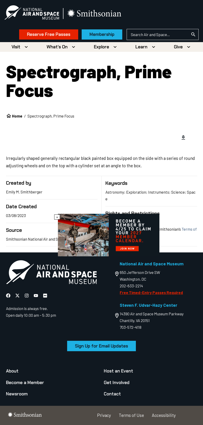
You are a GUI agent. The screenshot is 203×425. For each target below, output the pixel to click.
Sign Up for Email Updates (101, 346)
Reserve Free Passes (47, 34)
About (12, 371)
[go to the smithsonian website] (96, 13)
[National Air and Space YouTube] (36, 295)
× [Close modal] (57, 217)
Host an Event (118, 371)
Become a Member (25, 382)
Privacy (104, 415)
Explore (101, 47)
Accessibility (164, 415)
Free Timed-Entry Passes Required (151, 292)
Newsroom (17, 394)
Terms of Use (131, 415)
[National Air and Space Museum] (33, 13)
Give (178, 47)
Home (17, 116)
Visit (16, 47)
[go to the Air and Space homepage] (51, 273)
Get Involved (116, 382)
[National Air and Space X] (18, 295)
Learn (141, 47)
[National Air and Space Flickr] (45, 295)
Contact (112, 394)
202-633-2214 (131, 285)
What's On (57, 47)
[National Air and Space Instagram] (27, 295)
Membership (100, 34)
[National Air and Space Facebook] (8, 295)
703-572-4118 (130, 327)
